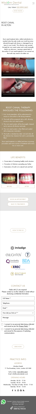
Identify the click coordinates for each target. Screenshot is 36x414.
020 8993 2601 (22, 7)
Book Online (18, 11)
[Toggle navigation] (33, 3)
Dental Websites (18, 407)
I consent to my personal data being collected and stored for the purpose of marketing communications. (19, 331)
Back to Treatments (18, 204)
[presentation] (18, 339)
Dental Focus (20, 409)
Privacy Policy (23, 326)
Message (18, 319)
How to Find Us (18, 230)
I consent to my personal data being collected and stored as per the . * (19, 325)
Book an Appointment (18, 199)
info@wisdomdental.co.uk (20, 374)
